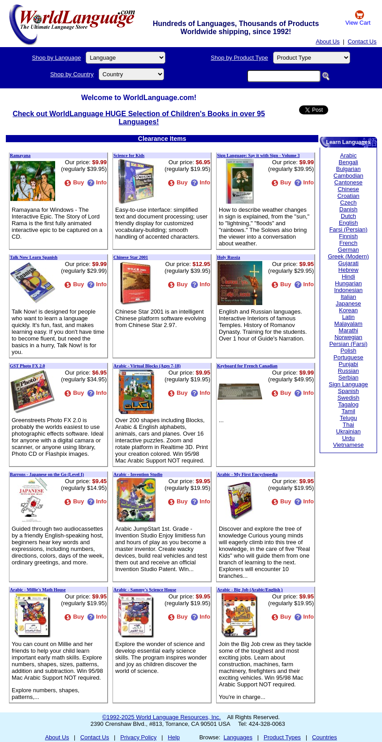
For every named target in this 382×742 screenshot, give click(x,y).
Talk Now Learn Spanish (33, 257)
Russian (348, 370)
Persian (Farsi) (348, 343)
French (348, 243)
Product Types (282, 737)
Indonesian (348, 290)
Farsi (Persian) (348, 229)
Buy (74, 182)
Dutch (348, 216)
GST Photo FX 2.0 (27, 365)
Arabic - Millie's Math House (37, 589)
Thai (348, 424)
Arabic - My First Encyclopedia (247, 474)
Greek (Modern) (348, 256)
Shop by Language (56, 57)
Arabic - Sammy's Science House (144, 589)
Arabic (348, 155)
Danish (348, 209)
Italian (348, 296)
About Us (327, 41)
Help (174, 737)
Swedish (348, 397)
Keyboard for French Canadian (247, 365)
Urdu (348, 438)
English (348, 222)
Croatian (348, 195)
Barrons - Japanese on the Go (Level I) (47, 474)
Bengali (348, 162)
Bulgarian (348, 169)
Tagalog (348, 404)
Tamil (348, 411)
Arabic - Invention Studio (137, 474)
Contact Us (361, 41)
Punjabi (348, 364)
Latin (348, 317)
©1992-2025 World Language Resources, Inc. (161, 717)
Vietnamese (348, 444)
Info (97, 182)
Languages (238, 737)
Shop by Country (72, 74)
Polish (348, 350)
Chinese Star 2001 (130, 257)
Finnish (348, 236)
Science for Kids (128, 155)
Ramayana (20, 155)
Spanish (348, 391)
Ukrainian (348, 431)
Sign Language (348, 384)
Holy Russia (228, 257)
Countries (324, 737)
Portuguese (349, 357)
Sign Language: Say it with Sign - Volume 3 (258, 155)
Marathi (348, 330)
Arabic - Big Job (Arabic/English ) (249, 589)
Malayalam (348, 323)
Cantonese (348, 182)
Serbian (349, 377)
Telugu (348, 418)
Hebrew (349, 269)
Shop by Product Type (239, 57)
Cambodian (349, 175)
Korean (348, 310)
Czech (348, 202)
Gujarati (348, 263)
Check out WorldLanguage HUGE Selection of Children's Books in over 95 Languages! (139, 118)
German (348, 249)
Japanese (348, 303)
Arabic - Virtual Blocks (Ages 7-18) (147, 365)
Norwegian (348, 337)
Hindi (348, 276)
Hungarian (348, 283)
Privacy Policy (138, 737)
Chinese (348, 189)
